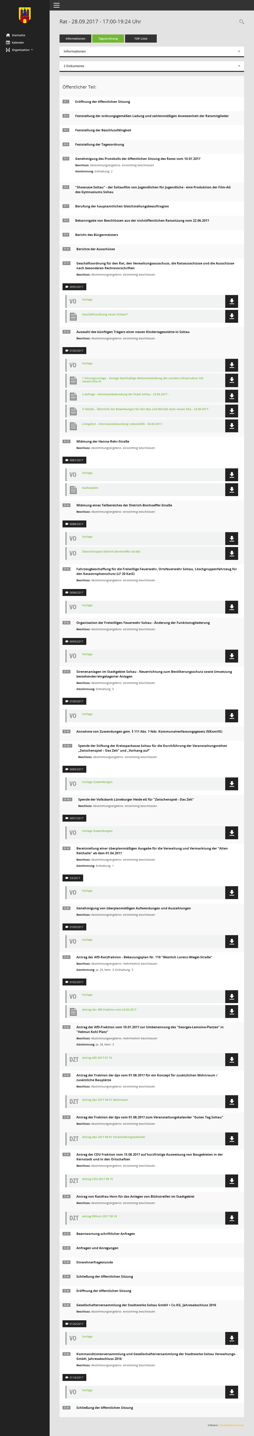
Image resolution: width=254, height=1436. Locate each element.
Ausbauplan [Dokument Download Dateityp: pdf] (90, 488)
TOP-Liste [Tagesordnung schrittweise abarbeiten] (140, 38)
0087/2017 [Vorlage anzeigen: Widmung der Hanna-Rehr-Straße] (76, 460)
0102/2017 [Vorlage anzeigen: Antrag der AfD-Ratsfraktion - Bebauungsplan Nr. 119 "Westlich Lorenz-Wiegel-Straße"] (76, 982)
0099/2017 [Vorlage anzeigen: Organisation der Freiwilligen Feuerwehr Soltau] (76, 641)
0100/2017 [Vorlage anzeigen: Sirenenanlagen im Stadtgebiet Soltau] (76, 701)
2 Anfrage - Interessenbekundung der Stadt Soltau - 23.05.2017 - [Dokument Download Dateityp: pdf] (125, 394)
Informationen (75, 38)
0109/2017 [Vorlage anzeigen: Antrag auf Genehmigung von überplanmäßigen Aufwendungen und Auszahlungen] (76, 927)
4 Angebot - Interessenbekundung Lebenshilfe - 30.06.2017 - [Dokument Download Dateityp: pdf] (123, 424)
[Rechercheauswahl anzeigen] (240, 22)
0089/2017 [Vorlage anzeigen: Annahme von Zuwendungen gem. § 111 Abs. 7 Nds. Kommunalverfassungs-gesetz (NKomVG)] (76, 769)
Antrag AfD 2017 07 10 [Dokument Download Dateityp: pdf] (97, 1058)
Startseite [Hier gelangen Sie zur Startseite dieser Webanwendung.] (15, 35)
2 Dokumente (74, 66)
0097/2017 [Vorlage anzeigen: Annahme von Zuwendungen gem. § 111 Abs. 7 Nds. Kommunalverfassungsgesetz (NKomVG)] (76, 818)
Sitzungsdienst (231, 1425)
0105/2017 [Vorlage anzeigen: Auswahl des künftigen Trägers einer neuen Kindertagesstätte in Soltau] (76, 350)
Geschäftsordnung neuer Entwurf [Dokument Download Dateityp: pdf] (104, 314)
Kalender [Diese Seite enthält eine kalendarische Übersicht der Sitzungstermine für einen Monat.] (15, 42)
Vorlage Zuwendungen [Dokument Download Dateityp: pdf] (97, 782)
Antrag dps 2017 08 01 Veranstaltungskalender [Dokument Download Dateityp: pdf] (113, 1137)
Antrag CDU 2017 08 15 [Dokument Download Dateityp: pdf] (97, 1179)
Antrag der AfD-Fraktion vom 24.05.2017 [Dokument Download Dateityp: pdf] (109, 1009)
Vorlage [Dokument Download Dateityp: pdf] (87, 299)
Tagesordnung (108, 38)
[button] (25, 49)
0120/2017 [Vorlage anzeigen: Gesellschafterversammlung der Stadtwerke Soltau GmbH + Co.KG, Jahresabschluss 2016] (76, 1324)
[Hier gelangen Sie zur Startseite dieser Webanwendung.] (25, 15)
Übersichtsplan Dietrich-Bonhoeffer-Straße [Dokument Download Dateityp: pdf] (111, 551)
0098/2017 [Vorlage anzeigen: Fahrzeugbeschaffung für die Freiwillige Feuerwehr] (76, 592)
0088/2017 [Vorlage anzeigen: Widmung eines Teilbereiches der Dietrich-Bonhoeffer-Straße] (76, 524)
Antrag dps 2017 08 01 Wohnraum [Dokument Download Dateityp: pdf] (105, 1100)
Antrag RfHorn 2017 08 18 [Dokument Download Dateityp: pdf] (99, 1216)
